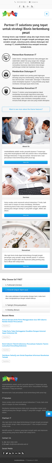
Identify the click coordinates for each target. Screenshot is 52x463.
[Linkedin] (10, 453)
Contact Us (33, 2)
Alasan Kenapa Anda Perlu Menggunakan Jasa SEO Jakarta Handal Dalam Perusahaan (24, 321)
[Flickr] (16, 453)
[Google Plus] (28, 6)
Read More (6, 325)
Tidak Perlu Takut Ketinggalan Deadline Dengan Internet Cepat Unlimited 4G (24, 332)
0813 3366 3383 (20, 2)
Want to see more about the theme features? (26, 109)
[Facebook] (20, 6)
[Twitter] (24, 6)
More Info (26, 162)
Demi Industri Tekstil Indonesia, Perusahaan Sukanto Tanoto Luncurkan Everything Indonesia (25, 345)
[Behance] (19, 453)
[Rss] (32, 6)
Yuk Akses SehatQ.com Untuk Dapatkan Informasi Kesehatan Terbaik (25, 356)
